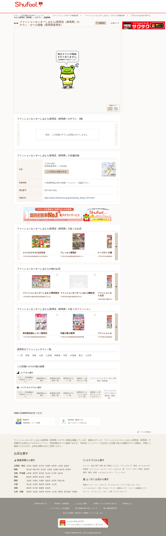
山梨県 (28, 473)
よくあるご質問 (81, 504)
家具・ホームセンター (142, 466)
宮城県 (47, 466)
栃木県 (62, 470)
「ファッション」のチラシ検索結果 (64, 16)
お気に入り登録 (57, 275)
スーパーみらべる (127, 485)
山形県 (60, 466)
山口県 (54, 484)
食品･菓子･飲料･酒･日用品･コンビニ (105, 466)
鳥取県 (41, 484)
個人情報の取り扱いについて (86, 508)
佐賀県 (35, 492)
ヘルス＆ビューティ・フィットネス (111, 473)
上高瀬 (49, 355)
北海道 (28, 466)
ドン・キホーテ (100, 485)
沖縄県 (74, 492)
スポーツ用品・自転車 (140, 469)
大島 (41, 355)
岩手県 (41, 466)
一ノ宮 (20, 355)
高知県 (47, 488)
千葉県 (49, 470)
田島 (27, 355)
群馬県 (68, 470)
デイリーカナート (120, 492)
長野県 (35, 473)
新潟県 (41, 473)
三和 (110, 492)
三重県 (47, 477)
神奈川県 (36, 470)
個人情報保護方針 (110, 508)
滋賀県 (47, 481)
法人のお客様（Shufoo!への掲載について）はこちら (83, 513)
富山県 (47, 473)
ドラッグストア (126, 466)
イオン (138, 485)
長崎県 (41, 492)
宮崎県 (60, 492)
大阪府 (28, 481)
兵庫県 (35, 481)
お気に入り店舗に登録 (114, 23)
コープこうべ (96, 492)
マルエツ (105, 488)
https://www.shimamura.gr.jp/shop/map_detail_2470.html (69, 198)
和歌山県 (61, 481)
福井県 (60, 473)
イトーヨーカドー (90, 488)
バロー (105, 492)
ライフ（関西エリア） (119, 488)
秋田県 (54, 466)
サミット (86, 492)
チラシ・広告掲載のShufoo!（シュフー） (29, 16)
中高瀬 (73, 355)
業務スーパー (88, 485)
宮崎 (34, 355)
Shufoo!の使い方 (40, 504)
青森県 (35, 466)
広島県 (35, 484)
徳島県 (28, 488)
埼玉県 (43, 470)
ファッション (94, 469)
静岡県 (35, 477)
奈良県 (54, 481)
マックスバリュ (114, 485)
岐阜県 (41, 477)
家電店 (85, 469)
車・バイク (126, 469)
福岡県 (28, 492)
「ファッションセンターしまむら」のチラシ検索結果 (104, 16)
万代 (99, 488)
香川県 (35, 488)
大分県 (54, 492)
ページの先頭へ (144, 432)
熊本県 (47, 492)
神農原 (57, 355)
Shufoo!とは (127, 504)
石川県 (54, 473)
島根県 (47, 484)
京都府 (41, 481)
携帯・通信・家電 (90, 473)
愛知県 (28, 477)
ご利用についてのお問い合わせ (105, 504)
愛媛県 (41, 488)
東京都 (28, 470)
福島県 (66, 466)
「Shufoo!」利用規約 (61, 504)
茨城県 (55, 470)
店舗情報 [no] (100, 23)
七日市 (88, 355)
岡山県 (28, 484)
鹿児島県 (67, 492)
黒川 (81, 355)
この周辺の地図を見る (57, 172)
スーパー (86, 466)
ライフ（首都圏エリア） (138, 488)
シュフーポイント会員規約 (59, 508)
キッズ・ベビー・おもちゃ (111, 469)
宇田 (65, 355)
